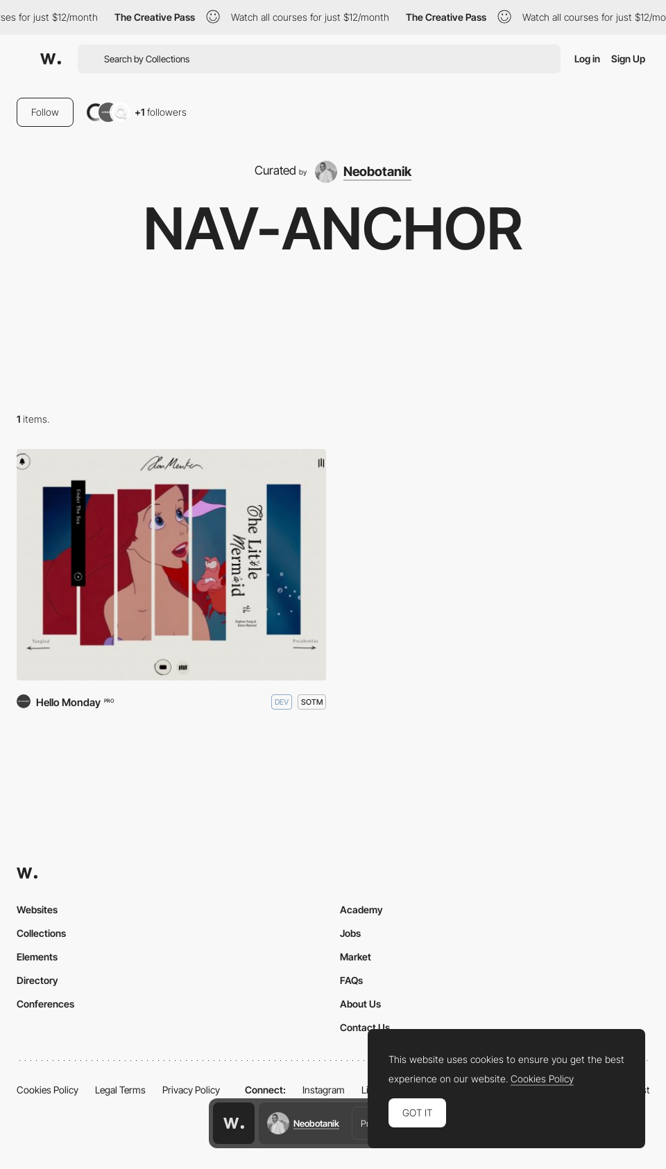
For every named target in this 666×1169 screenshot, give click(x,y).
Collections (41, 933)
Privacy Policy (191, 1090)
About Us (360, 1004)
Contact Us (365, 1027)
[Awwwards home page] (234, 1123)
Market (355, 957)
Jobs (350, 933)
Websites (37, 909)
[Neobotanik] (363, 172)
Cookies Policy (47, 1090)
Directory (37, 980)
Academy (361, 909)
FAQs (351, 980)
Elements (37, 957)
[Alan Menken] (171, 565)
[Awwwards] (50, 58)
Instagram (323, 1090)
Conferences (45, 1004)
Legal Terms (120, 1090)
